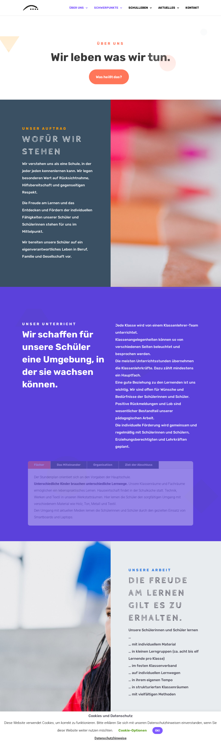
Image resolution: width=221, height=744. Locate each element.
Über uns (76, 7)
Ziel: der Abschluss (138, 465)
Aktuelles (166, 7)
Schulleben (138, 7)
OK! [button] (157, 730)
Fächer (41, 465)
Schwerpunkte (106, 7)
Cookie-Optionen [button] (132, 730)
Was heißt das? (109, 77)
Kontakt (192, 7)
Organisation (103, 465)
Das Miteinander (69, 465)
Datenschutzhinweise (110, 738)
